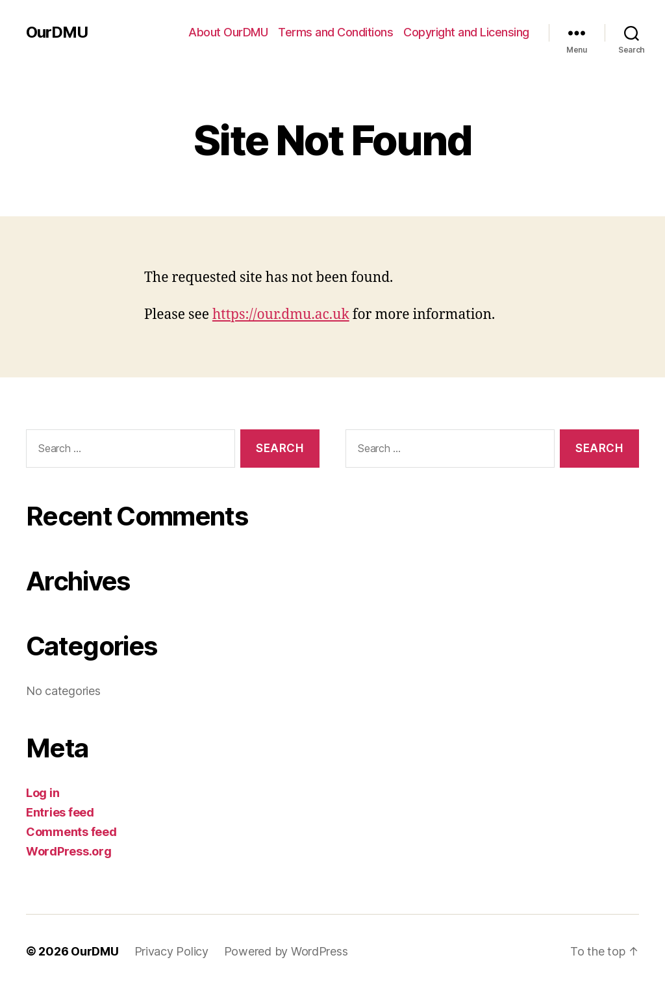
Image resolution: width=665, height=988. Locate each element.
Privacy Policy (171, 951)
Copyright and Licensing (466, 32)
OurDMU (57, 32)
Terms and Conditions (335, 32)
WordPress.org (69, 851)
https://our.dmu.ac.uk (280, 314)
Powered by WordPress (286, 951)
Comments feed (71, 832)
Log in (42, 793)
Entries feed (60, 812)
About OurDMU (228, 32)
